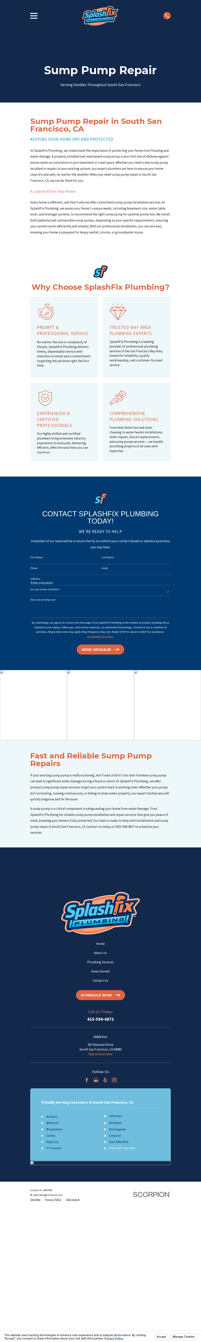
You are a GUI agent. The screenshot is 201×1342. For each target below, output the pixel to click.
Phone (34, 568)
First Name (36, 557)
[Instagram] (114, 1080)
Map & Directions (100, 1054)
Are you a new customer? (45, 589)
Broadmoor (54, 1129)
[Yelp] (105, 1080)
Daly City (52, 1142)
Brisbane (115, 1123)
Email (105, 568)
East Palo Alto (118, 1142)
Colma (50, 1135)
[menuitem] (35, 1200)
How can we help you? (43, 599)
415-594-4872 (100, 1019)
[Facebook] (86, 1080)
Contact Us (100, 980)
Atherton (115, 1116)
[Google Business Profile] (96, 1080)
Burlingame (117, 1129)
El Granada (53, 1148)
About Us (100, 953)
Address (35, 578)
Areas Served (100, 971)
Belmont (52, 1123)
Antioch (51, 1116)
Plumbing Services (100, 962)
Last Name (108, 557)
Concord (115, 1135)
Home (100, 944)
